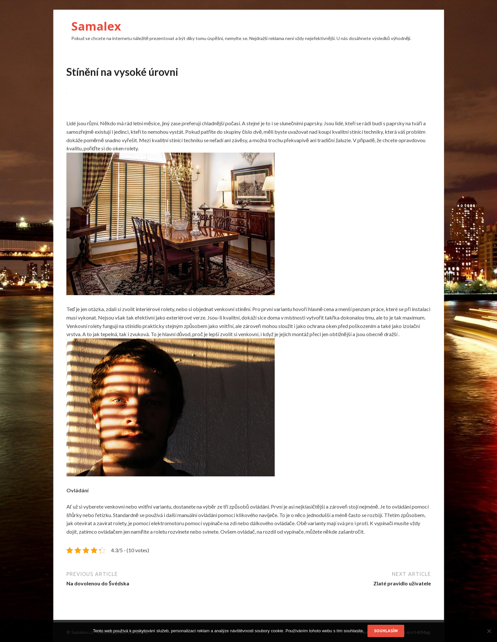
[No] (489, 631)
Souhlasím (386, 631)
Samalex (96, 26)
